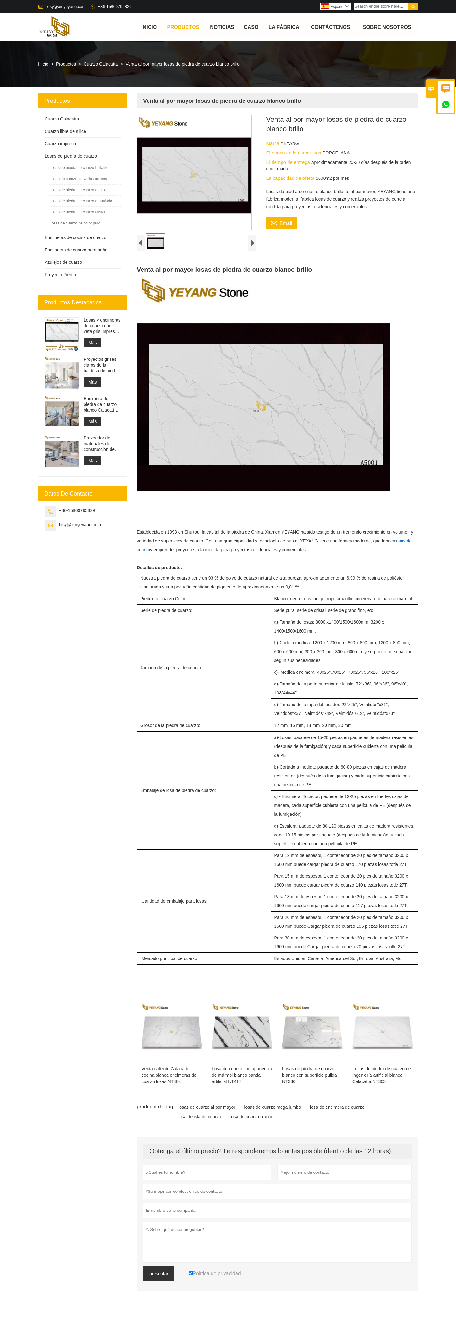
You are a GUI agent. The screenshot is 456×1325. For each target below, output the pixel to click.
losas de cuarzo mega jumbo (272, 1112)
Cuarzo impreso (60, 143)
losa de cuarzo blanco (251, 1122)
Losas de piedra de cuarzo (71, 156)
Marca (273, 143)
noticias (222, 27)
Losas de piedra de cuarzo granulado (80, 201)
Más (92, 343)
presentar (158, 1279)
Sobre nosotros (387, 27)
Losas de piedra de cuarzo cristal (77, 212)
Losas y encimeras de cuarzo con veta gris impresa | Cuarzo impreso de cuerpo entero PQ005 (102, 326)
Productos (183, 27)
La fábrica (284, 27)
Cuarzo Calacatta (101, 64)
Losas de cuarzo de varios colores (78, 179)
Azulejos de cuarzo (63, 262)
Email (281, 222)
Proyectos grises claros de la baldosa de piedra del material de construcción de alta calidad (101, 365)
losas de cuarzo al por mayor (206, 1112)
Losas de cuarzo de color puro (74, 223)
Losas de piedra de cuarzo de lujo (77, 190)
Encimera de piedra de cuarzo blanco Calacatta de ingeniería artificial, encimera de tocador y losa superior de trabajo (102, 404)
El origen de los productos (294, 153)
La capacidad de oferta (291, 178)
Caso (251, 27)
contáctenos (330, 27)
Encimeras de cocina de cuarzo (75, 237)
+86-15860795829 (114, 6)
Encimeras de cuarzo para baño (76, 250)
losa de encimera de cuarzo (337, 1112)
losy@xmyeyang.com (66, 6)
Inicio (149, 27)
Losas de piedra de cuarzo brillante (79, 168)
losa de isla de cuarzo (199, 1122)
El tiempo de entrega (288, 162)
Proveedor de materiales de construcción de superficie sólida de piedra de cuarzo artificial (99, 444)
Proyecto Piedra (60, 274)
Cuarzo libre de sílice (65, 131)
